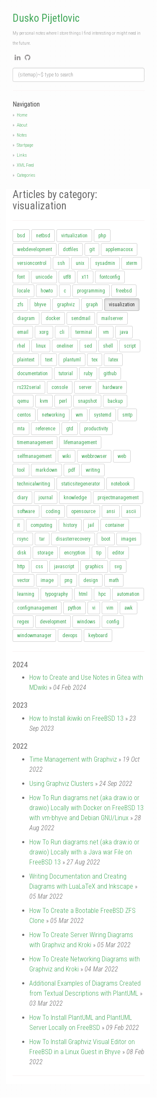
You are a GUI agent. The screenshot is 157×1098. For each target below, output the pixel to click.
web (122, 456)
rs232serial (29, 387)
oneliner (65, 346)
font (21, 277)
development (53, 622)
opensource (83, 511)
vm (106, 332)
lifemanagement (80, 442)
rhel (21, 346)
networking (53, 415)
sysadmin (105, 263)
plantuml (72, 360)
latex (113, 360)
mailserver (112, 318)
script (130, 346)
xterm (131, 263)
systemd (102, 415)
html (83, 594)
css (39, 566)
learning (25, 594)
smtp (127, 415)
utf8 (67, 277)
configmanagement (37, 608)
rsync (22, 539)
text (48, 360)
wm (79, 415)
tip (98, 553)
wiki (66, 456)
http (21, 566)
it (18, 525)
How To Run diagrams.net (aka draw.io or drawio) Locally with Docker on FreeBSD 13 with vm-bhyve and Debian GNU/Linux (86, 808)
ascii (131, 511)
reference (45, 429)
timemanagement (35, 442)
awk (128, 608)
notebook (120, 484)
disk (21, 553)
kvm (44, 401)
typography (56, 594)
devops (69, 635)
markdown (46, 470)
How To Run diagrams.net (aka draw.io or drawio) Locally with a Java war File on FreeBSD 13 (84, 852)
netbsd (43, 236)
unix (80, 263)
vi (93, 608)
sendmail (80, 318)
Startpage (25, 145)
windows (86, 622)
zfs (20, 305)
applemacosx (119, 249)
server (85, 387)
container (114, 525)
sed (88, 346)
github (109, 373)
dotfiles (70, 249)
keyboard (98, 635)
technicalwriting (33, 484)
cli (61, 332)
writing (93, 470)
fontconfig (110, 277)
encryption (74, 553)
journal (46, 498)
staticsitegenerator (80, 484)
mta (21, 429)
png (68, 580)
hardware (112, 387)
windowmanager (34, 635)
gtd (69, 429)
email (22, 332)
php (102, 236)
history (70, 525)
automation (128, 594)
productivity (96, 429)
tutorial (66, 373)
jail (91, 525)
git (92, 249)
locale (23, 291)
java (124, 332)
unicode (44, 277)
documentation (32, 373)
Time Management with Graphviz (73, 759)
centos (24, 415)
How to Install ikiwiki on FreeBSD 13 (76, 718)
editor (118, 553)
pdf (71, 470)
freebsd (124, 291)
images (128, 539)
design (90, 580)
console (59, 387)
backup (115, 401)
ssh (61, 263)
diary (22, 498)
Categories (26, 175)
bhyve (40, 305)
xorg (44, 332)
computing (41, 525)
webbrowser (94, 456)
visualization (122, 305)
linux (41, 346)
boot (105, 539)
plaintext (25, 360)
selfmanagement (34, 456)
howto (47, 291)
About (22, 125)
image (47, 580)
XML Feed (25, 165)
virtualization (74, 236)
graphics (94, 566)
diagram (26, 318)
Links (22, 155)
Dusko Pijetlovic (46, 18)
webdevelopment (34, 249)
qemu (23, 401)
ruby (88, 373)
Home (22, 115)
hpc (102, 594)
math (114, 580)
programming (91, 291)
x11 (85, 277)
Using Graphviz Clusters (61, 784)
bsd (21, 236)
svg (118, 566)
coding (53, 511)
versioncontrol (31, 263)
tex (95, 360)
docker (53, 318)
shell (108, 346)
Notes (22, 135)
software (26, 511)
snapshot (87, 401)
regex (23, 622)
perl (63, 401)
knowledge (75, 498)
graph (92, 305)
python (74, 608)
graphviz (66, 305)
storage (45, 553)
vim (109, 608)
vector (23, 580)
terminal (83, 332)
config (112, 622)
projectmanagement (118, 498)
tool (21, 470)
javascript (64, 566)
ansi (110, 511)
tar (42, 539)
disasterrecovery (73, 539)
